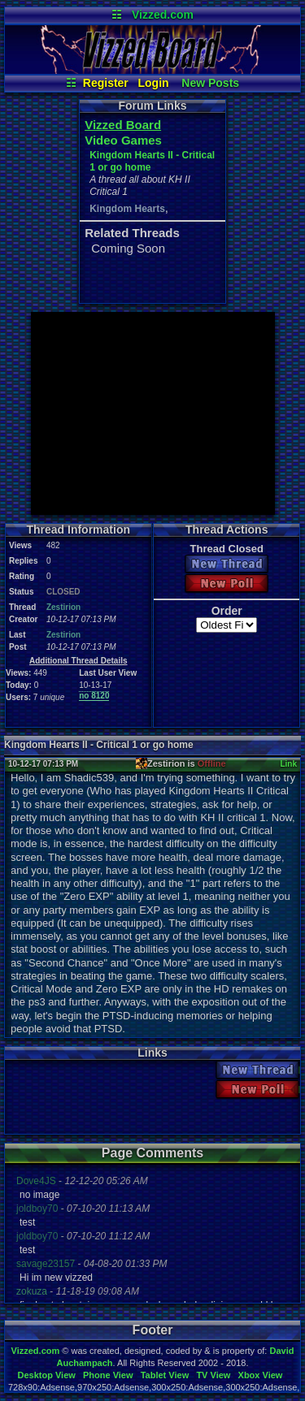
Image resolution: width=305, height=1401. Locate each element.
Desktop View (46, 1375)
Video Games (123, 140)
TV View (213, 1375)
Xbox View (260, 1375)
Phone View (108, 1375)
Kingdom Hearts (127, 208)
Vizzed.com (163, 14)
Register (106, 82)
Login (153, 82)
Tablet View (165, 1375)
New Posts (210, 82)
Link (288, 763)
